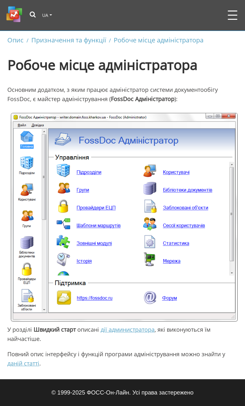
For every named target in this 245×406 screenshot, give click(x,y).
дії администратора (128, 329)
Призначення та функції (68, 39)
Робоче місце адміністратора (158, 39)
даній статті (23, 363)
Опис (15, 39)
